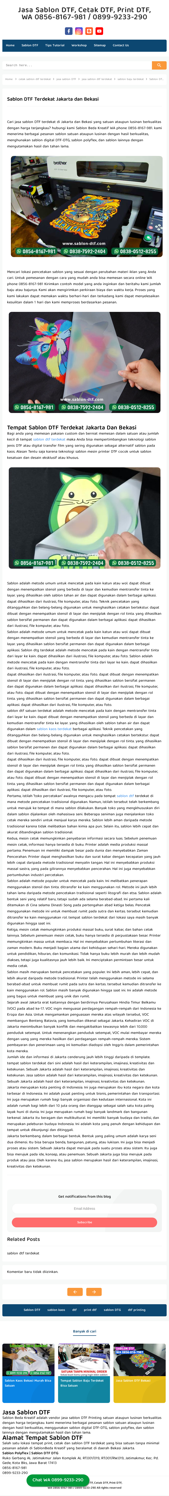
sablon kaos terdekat (54, 730)
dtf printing (137, 1311)
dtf (74, 1311)
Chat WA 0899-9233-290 (57, 1480)
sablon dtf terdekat (49, 440)
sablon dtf (125, 797)
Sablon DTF (32, 1311)
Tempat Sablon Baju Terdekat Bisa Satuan (82, 1384)
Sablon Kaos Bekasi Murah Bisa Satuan (28, 1384)
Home (10, 45)
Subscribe (84, 1223)
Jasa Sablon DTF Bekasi (133, 1381)
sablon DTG (112, 1311)
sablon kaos (56, 1311)
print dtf (90, 1311)
